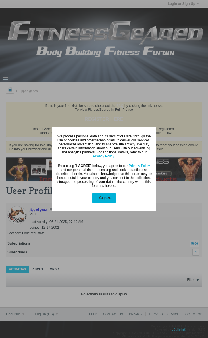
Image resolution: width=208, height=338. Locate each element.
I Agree (104, 198)
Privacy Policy (103, 156)
